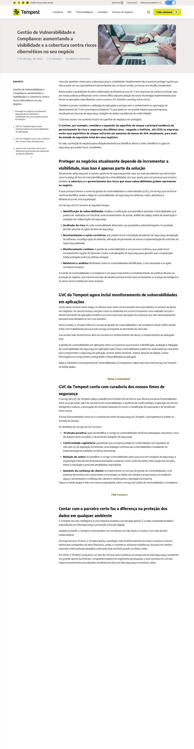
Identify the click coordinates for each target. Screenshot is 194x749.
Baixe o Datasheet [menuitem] (119, 378)
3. (31, 140)
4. (31, 151)
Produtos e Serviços (78, 58)
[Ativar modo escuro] (170, 3)
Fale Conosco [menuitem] (119, 494)
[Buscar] (148, 12)
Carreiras (132, 2)
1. (31, 115)
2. (31, 129)
